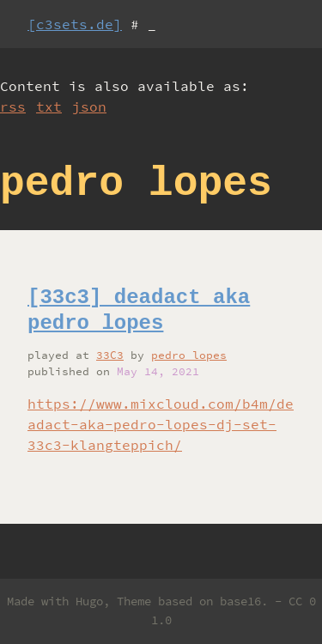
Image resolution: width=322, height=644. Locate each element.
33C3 (110, 354)
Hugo (89, 601)
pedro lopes (189, 354)
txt (49, 106)
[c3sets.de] (74, 24)
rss (13, 106)
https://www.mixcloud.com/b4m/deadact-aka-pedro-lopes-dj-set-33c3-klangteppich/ (160, 424)
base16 (240, 601)
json (89, 106)
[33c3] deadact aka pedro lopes (138, 310)
